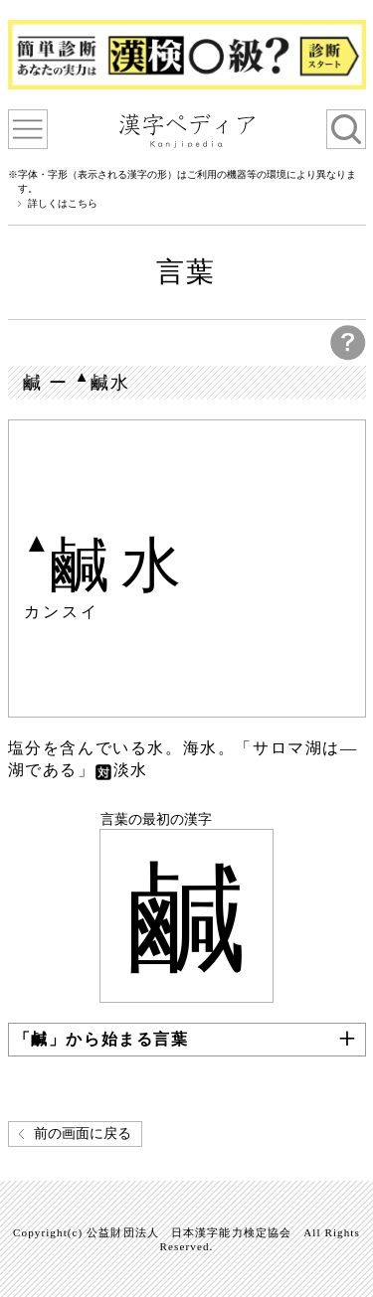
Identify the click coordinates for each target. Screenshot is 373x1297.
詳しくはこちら (62, 204)
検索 (346, 129)
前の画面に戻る (82, 1133)
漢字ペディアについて (28, 129)
